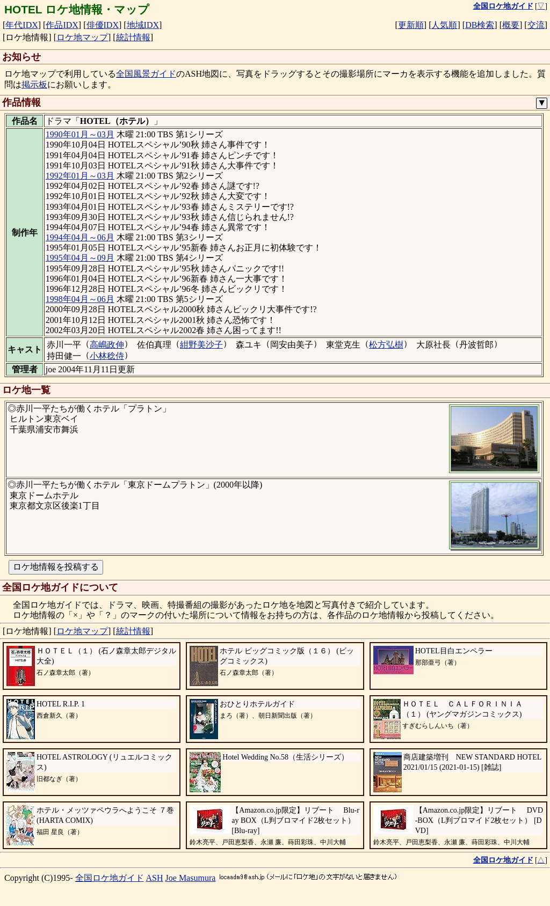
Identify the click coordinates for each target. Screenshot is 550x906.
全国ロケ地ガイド (109, 877)
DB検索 (479, 25)
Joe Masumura (190, 877)
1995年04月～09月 (80, 257)
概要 (510, 25)
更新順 (411, 25)
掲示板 (34, 84)
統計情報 (133, 37)
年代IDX (21, 25)
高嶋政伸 (107, 344)
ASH (154, 877)
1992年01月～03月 (80, 175)
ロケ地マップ (82, 37)
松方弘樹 (386, 344)
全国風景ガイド (146, 73)
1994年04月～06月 (80, 237)
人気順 (444, 25)
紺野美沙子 (201, 344)
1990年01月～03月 (80, 134)
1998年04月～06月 (80, 299)
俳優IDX (102, 25)
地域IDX (143, 25)
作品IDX (62, 25)
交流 (536, 25)
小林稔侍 (107, 355)
